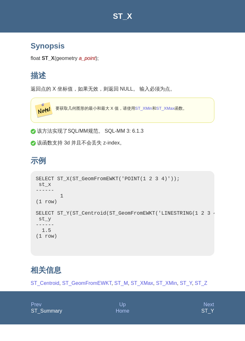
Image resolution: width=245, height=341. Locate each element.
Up (122, 321)
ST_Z (201, 299)
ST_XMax (165, 108)
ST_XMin (143, 108)
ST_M (121, 299)
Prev (36, 321)
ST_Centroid (45, 299)
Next (209, 321)
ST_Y (186, 299)
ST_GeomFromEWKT (87, 299)
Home (123, 327)
